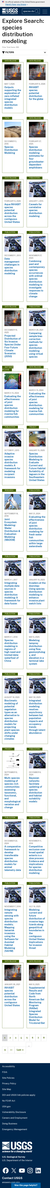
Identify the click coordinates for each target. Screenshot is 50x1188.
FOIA (4, 1072)
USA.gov (6, 1106)
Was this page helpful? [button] (25, 1185)
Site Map (6, 1089)
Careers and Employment (14, 1118)
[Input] (31, 11)
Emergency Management (14, 1129)
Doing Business (9, 1123)
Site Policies (8, 1078)
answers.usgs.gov (11, 1182)
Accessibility (8, 1066)
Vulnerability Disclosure (14, 1112)
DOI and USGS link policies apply (18, 1095)
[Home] (10, 13)
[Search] (37, 11)
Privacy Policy (9, 1083)
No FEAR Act (8, 1101)
